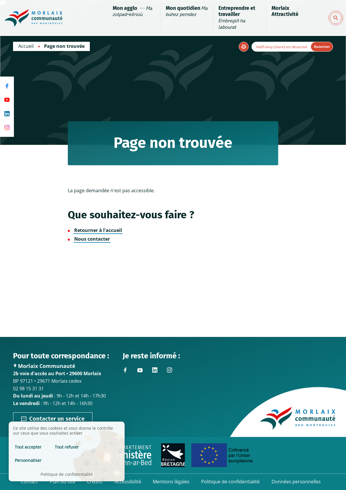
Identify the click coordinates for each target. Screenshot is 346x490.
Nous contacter (92, 239)
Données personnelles (295, 482)
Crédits (95, 482)
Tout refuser (67, 460)
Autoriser (322, 46)
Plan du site (63, 482)
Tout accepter (28, 460)
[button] (244, 47)
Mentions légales (171, 482)
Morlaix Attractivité (284, 11)
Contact (30, 482)
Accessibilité (127, 482)
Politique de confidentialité (230, 482)
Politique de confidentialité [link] (67, 474)
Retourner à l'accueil (98, 230)
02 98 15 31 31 (28, 388)
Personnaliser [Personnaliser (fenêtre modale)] (105, 460)
